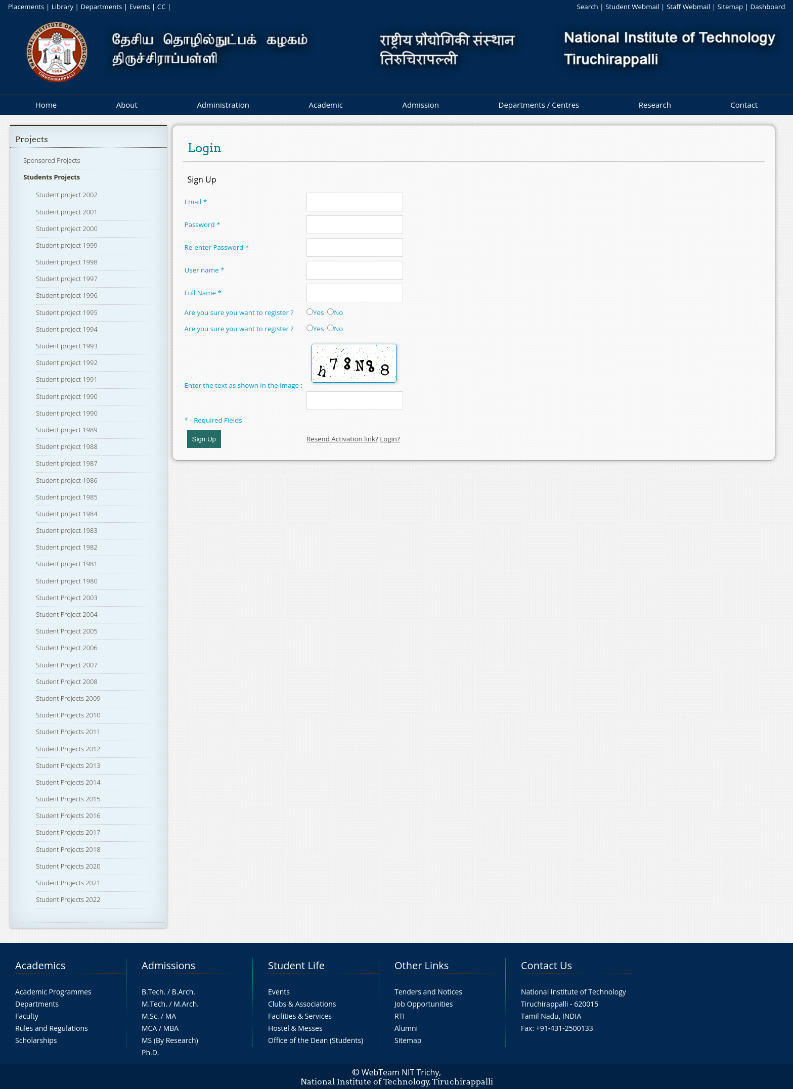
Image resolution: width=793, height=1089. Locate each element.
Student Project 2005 (66, 631)
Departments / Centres (539, 105)
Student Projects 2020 (68, 866)
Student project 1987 (67, 463)
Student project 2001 (67, 211)
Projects (31, 139)
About (127, 105)
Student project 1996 (67, 295)
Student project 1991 (67, 379)
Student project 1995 (67, 312)
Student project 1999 (67, 245)
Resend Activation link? (342, 438)
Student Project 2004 (66, 614)
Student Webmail (632, 6)
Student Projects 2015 (68, 798)
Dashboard (768, 6)
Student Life (296, 965)
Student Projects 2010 (68, 714)
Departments (101, 6)
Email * (196, 201)
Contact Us (546, 965)
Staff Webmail (688, 6)
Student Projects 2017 (68, 832)
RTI (399, 1016)
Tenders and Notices (428, 991)
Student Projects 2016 (68, 815)
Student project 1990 (67, 396)
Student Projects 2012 (68, 748)
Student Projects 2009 (68, 698)
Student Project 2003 (66, 597)
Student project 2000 (67, 228)
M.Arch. (186, 1004)
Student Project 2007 (66, 664)
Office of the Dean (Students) (315, 1040)
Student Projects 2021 (68, 882)
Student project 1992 (67, 362)
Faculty (26, 1016)
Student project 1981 (67, 563)
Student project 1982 (67, 547)
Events (139, 6)
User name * (205, 270)
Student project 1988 (67, 446)
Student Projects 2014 (68, 782)
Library (62, 6)
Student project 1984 (67, 513)
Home (46, 105)
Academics (40, 965)
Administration (223, 105)
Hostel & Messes (295, 1028)
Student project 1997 (67, 278)
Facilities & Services (300, 1016)
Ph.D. (150, 1052)
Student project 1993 (67, 345)
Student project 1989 (67, 429)
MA (170, 1016)
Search (587, 6)
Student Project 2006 (66, 647)
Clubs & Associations (302, 1004)
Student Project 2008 (66, 681)
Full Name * (203, 292)
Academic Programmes (53, 991)
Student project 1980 (67, 580)
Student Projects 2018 (68, 849)
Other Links (421, 965)
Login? (390, 438)
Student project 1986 (67, 480)
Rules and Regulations (51, 1028)
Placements (26, 6)
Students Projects (51, 177)
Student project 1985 (67, 497)
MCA (149, 1028)
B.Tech (153, 991)
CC (161, 6)
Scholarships (36, 1040)
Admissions (168, 965)
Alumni (406, 1028)
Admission (420, 105)
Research (655, 105)
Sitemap (730, 6)
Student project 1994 (67, 329)
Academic (325, 105)
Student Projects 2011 (68, 731)
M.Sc (149, 1016)
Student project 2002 (67, 194)
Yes (315, 312)
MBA (171, 1028)
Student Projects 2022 (68, 899)
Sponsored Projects (51, 160)
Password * (203, 224)
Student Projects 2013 (68, 765)
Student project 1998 (67, 261)
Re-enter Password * (217, 247)
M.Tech (153, 1004)
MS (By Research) (170, 1040)
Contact (744, 105)
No (335, 312)
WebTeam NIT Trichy (400, 1072)
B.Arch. (183, 991)
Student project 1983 (67, 530)
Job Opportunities (423, 1004)
